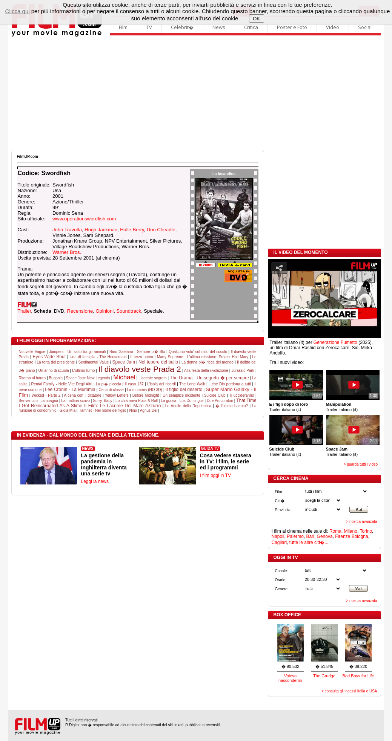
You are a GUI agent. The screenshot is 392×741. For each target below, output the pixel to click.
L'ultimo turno (83, 370)
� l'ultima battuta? (231, 406)
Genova (325, 536)
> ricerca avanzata (361, 521)
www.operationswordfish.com (84, 219)
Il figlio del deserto (184, 389)
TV (149, 27)
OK (256, 18)
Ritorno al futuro (32, 378)
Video (332, 27)
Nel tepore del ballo (158, 362)
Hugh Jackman (101, 229)
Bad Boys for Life (358, 676)
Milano (350, 531)
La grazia (168, 401)
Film (123, 27)
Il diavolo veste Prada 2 (139, 369)
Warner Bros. (66, 252)
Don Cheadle (161, 229)
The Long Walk (192, 384)
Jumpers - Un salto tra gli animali (77, 352)
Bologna (360, 536)
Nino (133, 410)
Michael (124, 377)
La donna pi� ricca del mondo (207, 362)
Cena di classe (111, 390)
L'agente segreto (152, 378)
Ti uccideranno (241, 395)
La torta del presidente (56, 362)
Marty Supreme (170, 357)
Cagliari (279, 542)
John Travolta (67, 229)
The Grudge (324, 676)
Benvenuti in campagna (38, 401)
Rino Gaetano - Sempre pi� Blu (137, 352)
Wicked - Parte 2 (46, 395)
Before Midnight (145, 395)
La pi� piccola (108, 384)
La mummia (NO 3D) (144, 390)
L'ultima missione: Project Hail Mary (217, 357)
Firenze (342, 536)
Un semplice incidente (181, 395)
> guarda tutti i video (361, 464)
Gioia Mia (67, 410)
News (218, 27)
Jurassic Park (242, 370)
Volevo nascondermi (290, 678)
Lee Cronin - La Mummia (70, 389)
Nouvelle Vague (32, 352)
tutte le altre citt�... (308, 542)
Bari (310, 536)
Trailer (24, 311)
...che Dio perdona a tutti (230, 384)
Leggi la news (95, 481)
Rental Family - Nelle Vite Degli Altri (61, 384)
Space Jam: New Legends (88, 378)
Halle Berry (132, 229)
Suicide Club (215, 395)
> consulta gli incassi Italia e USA (349, 691)
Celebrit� (182, 27)
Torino (366, 531)
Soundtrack (128, 311)
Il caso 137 (134, 384)
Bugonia (56, 378)
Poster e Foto (292, 27)
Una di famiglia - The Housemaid (97, 357)
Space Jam (123, 362)
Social (365, 27)
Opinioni (104, 311)
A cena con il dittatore (82, 395)
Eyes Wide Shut (49, 356)
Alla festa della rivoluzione (206, 370)
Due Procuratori (220, 401)
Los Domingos (192, 401)
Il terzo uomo (142, 357)
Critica (251, 27)
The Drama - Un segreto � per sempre (209, 377)
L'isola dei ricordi (161, 384)
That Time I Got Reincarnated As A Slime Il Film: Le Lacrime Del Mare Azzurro (138, 403)
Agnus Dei (148, 410)
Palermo (295, 536)
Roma (335, 531)
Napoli (278, 536)
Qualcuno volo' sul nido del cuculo (198, 352)
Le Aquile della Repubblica (188, 406)
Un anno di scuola (53, 370)
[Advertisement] (196, 93)
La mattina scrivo (75, 401)
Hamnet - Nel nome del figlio (102, 410)
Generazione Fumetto (335, 342)
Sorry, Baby (102, 401)
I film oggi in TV (215, 475)
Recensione (80, 311)
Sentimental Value (93, 362)
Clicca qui (17, 11)
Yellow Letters (117, 395)
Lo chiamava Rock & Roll (136, 401)
